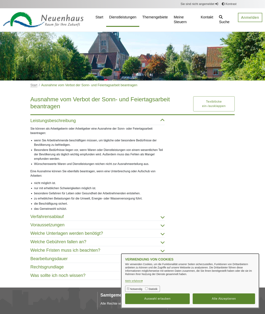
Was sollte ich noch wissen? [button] (97, 275)
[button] (225, 20)
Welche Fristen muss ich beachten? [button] (97, 250)
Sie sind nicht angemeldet (199, 4)
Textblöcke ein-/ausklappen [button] (214, 104)
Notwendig (136, 289)
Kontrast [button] (229, 4)
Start (33, 85)
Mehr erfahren (133, 280)
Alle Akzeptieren (224, 298)
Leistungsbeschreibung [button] (97, 120)
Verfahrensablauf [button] (97, 216)
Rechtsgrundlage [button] (97, 267)
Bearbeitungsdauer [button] (97, 258)
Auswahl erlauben (157, 298)
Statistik (153, 289)
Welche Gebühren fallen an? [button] (97, 242)
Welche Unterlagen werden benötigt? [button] (97, 233)
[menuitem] (99, 20)
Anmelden (250, 17)
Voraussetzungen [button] (97, 225)
